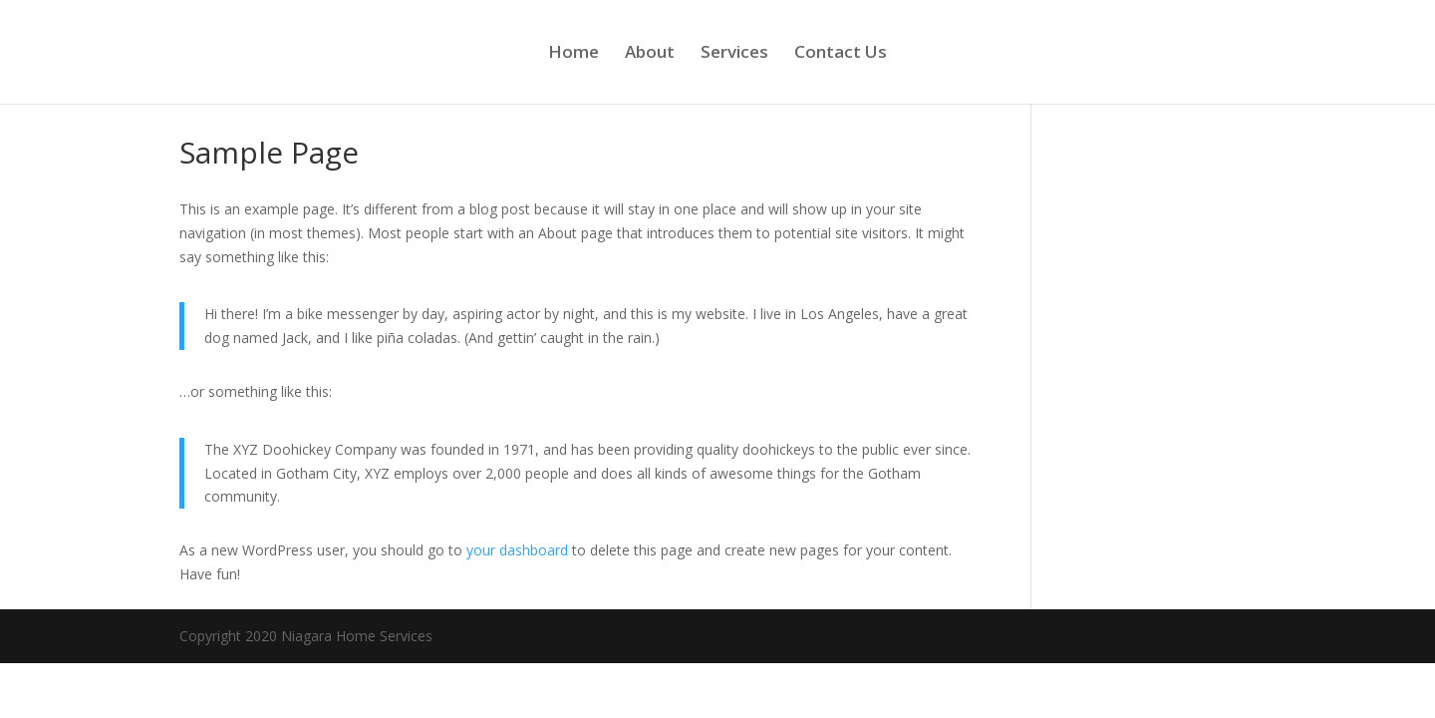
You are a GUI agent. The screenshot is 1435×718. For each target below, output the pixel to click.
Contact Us (840, 54)
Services (734, 54)
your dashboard (517, 549)
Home (573, 54)
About (650, 54)
